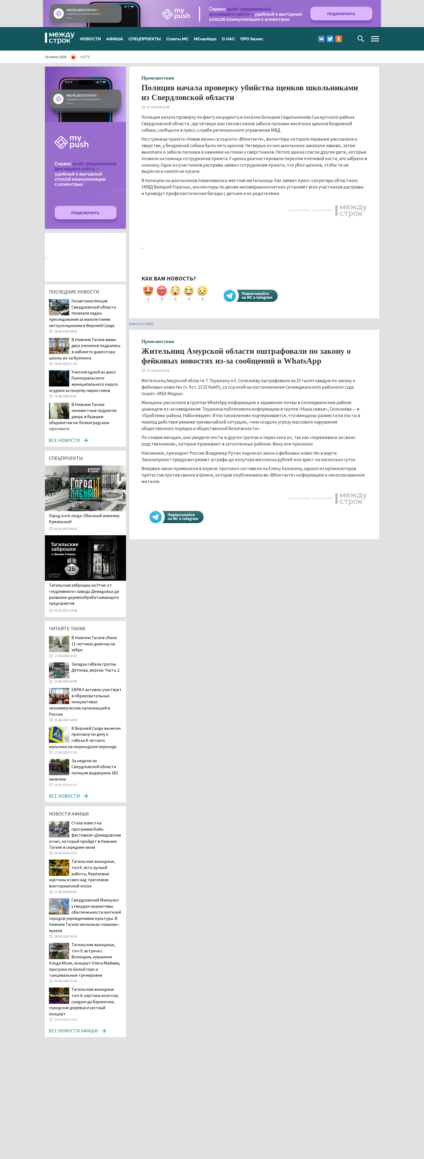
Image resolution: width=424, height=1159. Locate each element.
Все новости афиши (73, 1031)
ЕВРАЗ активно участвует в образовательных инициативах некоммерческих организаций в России (85, 701)
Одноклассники (338, 38)
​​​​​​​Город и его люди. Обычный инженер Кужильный (84, 518)
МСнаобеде (205, 38)
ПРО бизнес (251, 38)
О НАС (228, 38)
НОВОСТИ (90, 38)
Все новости (64, 440)
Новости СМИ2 (141, 323)
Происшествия (157, 78)
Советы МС (177, 38)
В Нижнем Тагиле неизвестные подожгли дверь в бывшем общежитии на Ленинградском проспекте (83, 416)
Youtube (347, 38)
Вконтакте (321, 38)
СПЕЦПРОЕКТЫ (144, 38)
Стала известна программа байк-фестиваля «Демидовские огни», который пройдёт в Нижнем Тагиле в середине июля (85, 835)
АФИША (114, 38)
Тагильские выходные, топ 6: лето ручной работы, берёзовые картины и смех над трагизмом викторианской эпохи (82, 873)
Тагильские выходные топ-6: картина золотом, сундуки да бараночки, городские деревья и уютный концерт (84, 1001)
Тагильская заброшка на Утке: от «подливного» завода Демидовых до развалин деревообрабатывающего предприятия (84, 594)
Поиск (360, 38)
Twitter (330, 38)
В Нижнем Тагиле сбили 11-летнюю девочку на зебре (94, 643)
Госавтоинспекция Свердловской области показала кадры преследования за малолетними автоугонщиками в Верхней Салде (82, 313)
